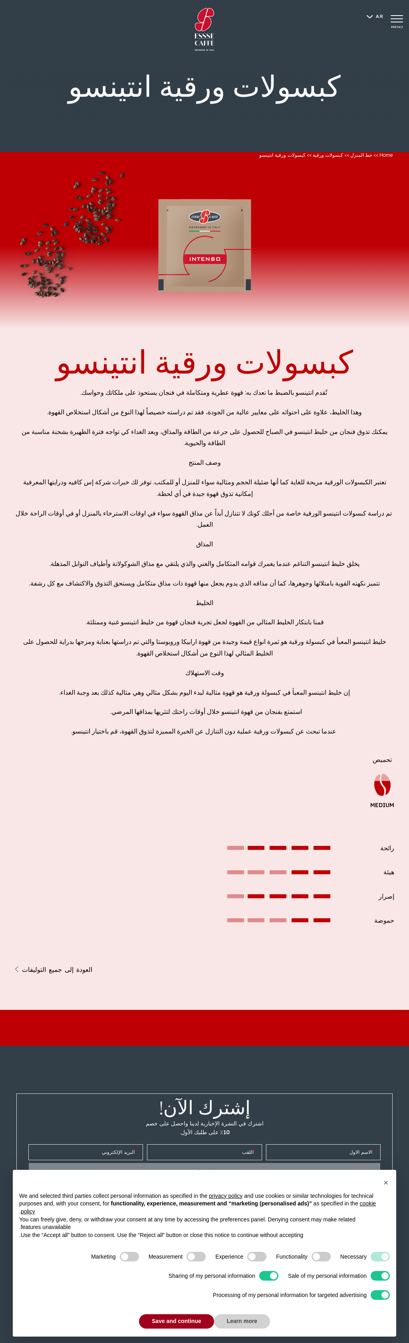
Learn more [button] (242, 1321)
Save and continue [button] (176, 1321)
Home (386, 155)
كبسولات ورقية (328, 155)
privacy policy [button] (225, 1196)
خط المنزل (361, 155)
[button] (385, 1182)
